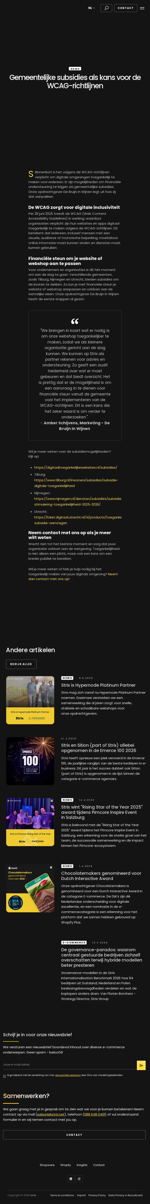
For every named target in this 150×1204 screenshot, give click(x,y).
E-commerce (76, 942)
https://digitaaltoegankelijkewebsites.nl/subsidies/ (75, 467)
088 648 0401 (94, 1114)
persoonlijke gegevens (68, 1075)
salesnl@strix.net (51, 1114)
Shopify (65, 1165)
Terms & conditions (62, 1195)
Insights (82, 1165)
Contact (126, 8)
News (75, 69)
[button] (92, 8)
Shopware (47, 1165)
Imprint (81, 1195)
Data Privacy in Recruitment (125, 1195)
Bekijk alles (21, 664)
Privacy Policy (97, 1195)
